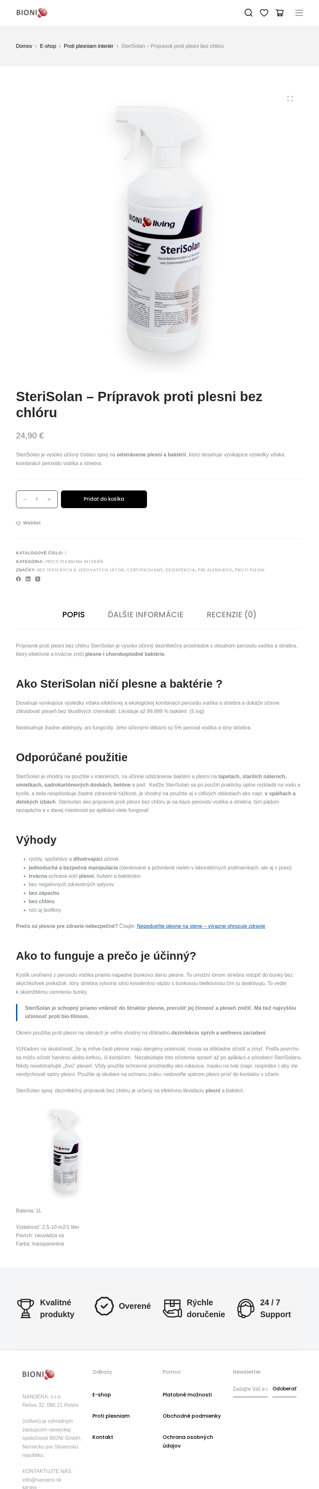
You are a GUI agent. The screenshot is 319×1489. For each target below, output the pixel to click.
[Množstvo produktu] (37, 499)
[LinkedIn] (28, 579)
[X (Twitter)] (37, 579)
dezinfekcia (180, 570)
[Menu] (299, 13)
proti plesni (250, 570)
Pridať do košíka (104, 499)
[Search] (248, 12)
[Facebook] (18, 579)
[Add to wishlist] (28, 523)
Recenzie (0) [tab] (232, 614)
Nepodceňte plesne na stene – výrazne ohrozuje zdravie (201, 926)
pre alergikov (215, 570)
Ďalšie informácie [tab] (146, 614)
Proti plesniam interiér (74, 562)
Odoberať (284, 1388)
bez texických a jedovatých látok (80, 570)
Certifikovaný (145, 570)
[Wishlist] (264, 12)
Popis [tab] (73, 614)
